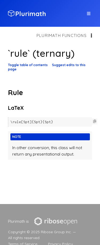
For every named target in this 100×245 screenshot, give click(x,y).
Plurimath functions (62, 35)
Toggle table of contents (28, 65)
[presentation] (55, 221)
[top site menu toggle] (88, 13)
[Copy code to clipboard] (94, 121)
